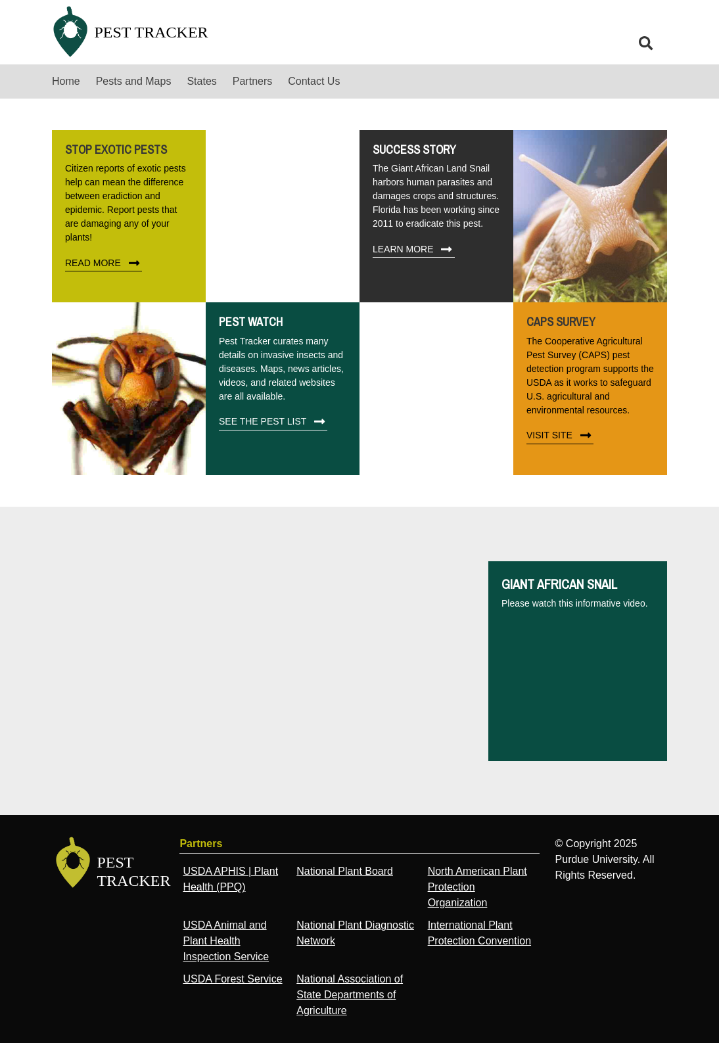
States (201, 81)
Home (66, 81)
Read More (103, 263)
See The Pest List (273, 422)
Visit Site (559, 436)
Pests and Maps (134, 81)
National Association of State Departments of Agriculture (349, 994)
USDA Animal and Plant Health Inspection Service (226, 940)
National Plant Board (344, 871)
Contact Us (314, 81)
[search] (646, 43)
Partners (252, 81)
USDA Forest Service (232, 979)
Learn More (414, 249)
